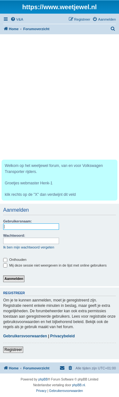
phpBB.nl (78, 385)
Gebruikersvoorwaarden (25, 336)
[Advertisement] (59, 96)
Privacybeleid (62, 336)
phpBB (43, 379)
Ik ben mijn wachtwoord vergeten (28, 247)
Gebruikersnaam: (17, 221)
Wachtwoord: (14, 235)
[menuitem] (16, 19)
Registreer (13, 349)
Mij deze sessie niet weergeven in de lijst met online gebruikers (55, 265)
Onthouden (15, 259)
